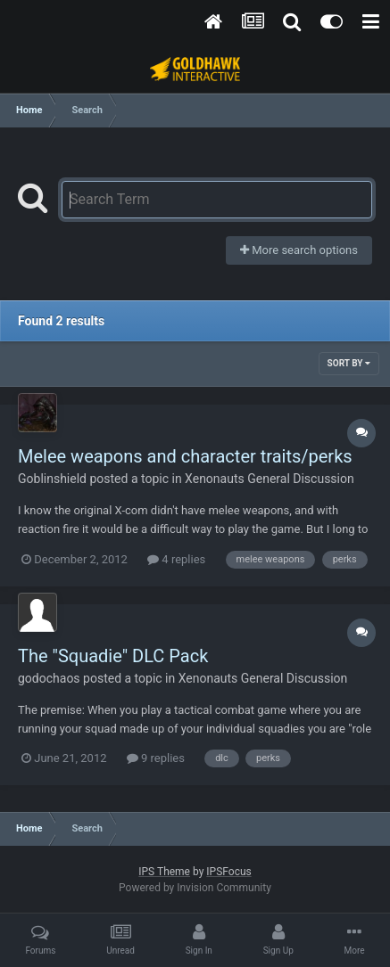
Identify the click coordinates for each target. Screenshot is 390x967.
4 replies (176, 559)
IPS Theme (164, 871)
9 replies (156, 758)
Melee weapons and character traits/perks (185, 456)
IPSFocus (228, 871)
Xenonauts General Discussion (269, 478)
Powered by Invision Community (195, 887)
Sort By (349, 363)
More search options (299, 250)
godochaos (49, 678)
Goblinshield (52, 478)
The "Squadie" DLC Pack (113, 656)
